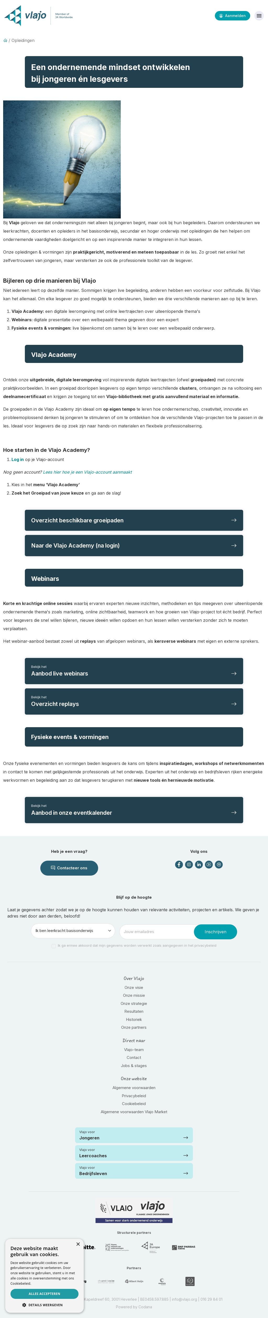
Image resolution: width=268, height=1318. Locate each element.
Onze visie (134, 987)
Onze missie (134, 995)
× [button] (78, 1244)
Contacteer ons (69, 867)
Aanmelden (232, 15)
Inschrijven (215, 931)
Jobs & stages (134, 1065)
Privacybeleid (134, 1095)
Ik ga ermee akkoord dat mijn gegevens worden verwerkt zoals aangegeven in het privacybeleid (137, 945)
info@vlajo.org (184, 1299)
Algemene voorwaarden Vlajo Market (134, 1111)
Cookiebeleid (134, 1103)
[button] (44, 1305)
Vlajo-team (134, 1049)
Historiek (134, 1019)
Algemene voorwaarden (134, 1087)
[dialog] (44, 1276)
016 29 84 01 (211, 1299)
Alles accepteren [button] (44, 1294)
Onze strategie (134, 1003)
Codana (145, 1307)
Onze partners (134, 1027)
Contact (134, 1057)
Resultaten (133, 1011)
